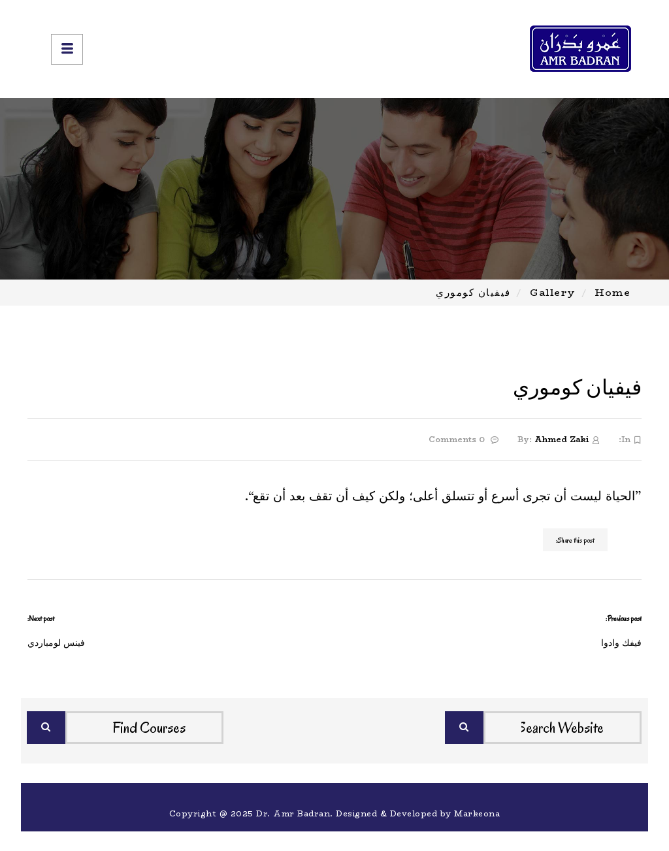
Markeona (477, 813)
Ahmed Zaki (561, 439)
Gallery (553, 292)
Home (612, 292)
